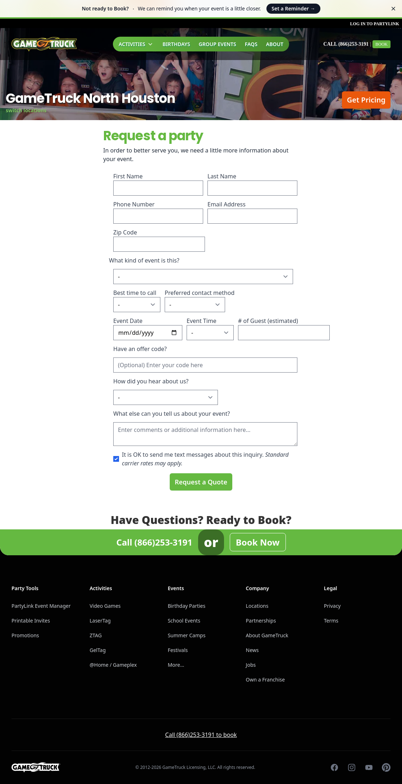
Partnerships (261, 620)
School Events (184, 620)
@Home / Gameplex (113, 664)
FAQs (251, 44)
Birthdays (176, 44)
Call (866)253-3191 (346, 44)
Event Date (127, 321)
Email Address (226, 204)
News (252, 650)
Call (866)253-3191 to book (201, 735)
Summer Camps (186, 635)
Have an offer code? (140, 349)
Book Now (258, 542)
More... (176, 664)
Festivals (178, 650)
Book (381, 44)
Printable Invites (31, 620)
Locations (257, 605)
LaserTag (100, 620)
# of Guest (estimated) (268, 321)
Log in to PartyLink (374, 23)
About (274, 44)
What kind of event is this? (144, 260)
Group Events (217, 44)
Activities (136, 44)
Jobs (251, 664)
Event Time (201, 321)
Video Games (105, 605)
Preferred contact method (199, 293)
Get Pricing (366, 100)
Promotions (25, 635)
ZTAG (96, 635)
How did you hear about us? (150, 381)
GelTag (98, 650)
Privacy (332, 605)
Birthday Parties (186, 605)
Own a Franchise (265, 679)
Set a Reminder (293, 8)
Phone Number (134, 204)
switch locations (26, 110)
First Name (128, 176)
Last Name (221, 176)
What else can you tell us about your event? (171, 414)
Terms (331, 620)
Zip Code (125, 232)
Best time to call (134, 293)
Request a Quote (201, 482)
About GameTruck (267, 635)
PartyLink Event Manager (41, 605)
